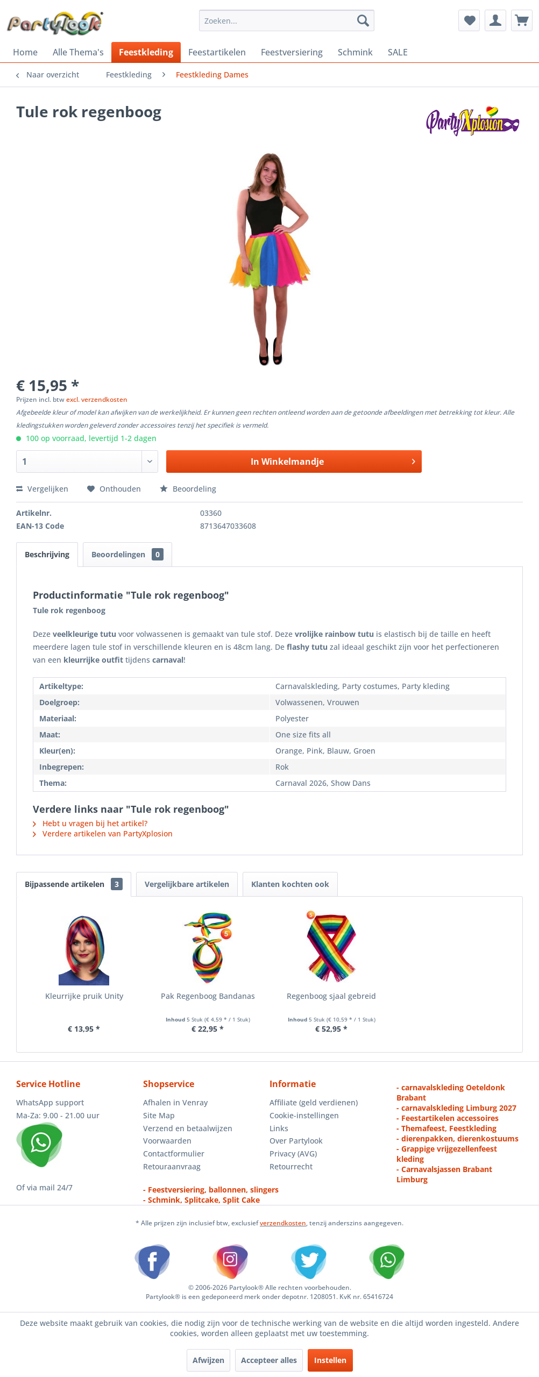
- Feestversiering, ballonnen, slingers (211, 1189)
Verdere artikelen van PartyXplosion (103, 833)
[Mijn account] (495, 20)
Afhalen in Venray (175, 1102)
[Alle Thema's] (78, 52)
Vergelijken (42, 489)
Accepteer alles (269, 1360)
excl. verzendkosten (96, 399)
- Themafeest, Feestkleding (446, 1128)
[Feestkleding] (146, 52)
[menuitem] (286, 20)
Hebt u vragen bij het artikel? (90, 823)
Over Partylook (296, 1140)
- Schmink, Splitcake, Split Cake (201, 1200)
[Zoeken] (363, 20)
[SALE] (397, 52)
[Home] (25, 52)
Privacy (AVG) (293, 1153)
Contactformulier (173, 1153)
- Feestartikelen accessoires (447, 1118)
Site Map (159, 1115)
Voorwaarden (167, 1140)
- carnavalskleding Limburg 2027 (456, 1108)
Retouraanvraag (172, 1166)
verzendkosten (283, 1222)
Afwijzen (208, 1360)
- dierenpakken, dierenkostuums (457, 1138)
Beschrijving (47, 554)
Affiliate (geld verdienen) (314, 1102)
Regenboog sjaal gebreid (331, 996)
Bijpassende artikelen (74, 884)
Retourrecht (291, 1166)
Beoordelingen (127, 554)
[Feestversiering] (291, 52)
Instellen (330, 1360)
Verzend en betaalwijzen (187, 1128)
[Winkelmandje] (522, 20)
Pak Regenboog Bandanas (208, 996)
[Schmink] (355, 52)
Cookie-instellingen (304, 1115)
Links (279, 1128)
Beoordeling (188, 489)
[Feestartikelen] (217, 52)
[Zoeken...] (286, 20)
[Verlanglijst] (469, 20)
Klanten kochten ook (290, 884)
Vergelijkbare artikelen (187, 884)
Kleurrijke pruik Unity (84, 996)
